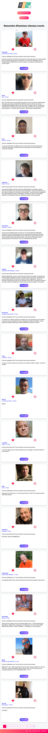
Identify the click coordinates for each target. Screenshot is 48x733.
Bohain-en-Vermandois (8, 661)
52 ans (9, 357)
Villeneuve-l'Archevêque (8, 270)
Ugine (3, 618)
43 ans (15, 53)
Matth (3, 660)
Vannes (4, 140)
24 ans (9, 140)
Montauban (5, 705)
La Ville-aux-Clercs (7, 401)
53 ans (8, 618)
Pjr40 (3, 95)
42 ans (10, 227)
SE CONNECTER (24, 17)
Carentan (4, 357)
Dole (3, 488)
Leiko (3, 356)
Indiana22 (4, 182)
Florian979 (5, 312)
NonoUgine (5, 616)
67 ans (8, 444)
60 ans (17, 270)
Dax (3, 97)
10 (33, 726)
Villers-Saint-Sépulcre (7, 574)
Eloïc (3, 139)
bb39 (3, 486)
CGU (30, 731)
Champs (4, 531)
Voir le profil (24, 68)
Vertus (3, 444)
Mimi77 (4, 399)
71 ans (16, 574)
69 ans (11, 705)
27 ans (16, 314)
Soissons (4, 227)
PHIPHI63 (4, 529)
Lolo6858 (4, 443)
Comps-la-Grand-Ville (7, 314)
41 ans (17, 661)
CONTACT (44, 731)
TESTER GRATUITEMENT (24, 12)
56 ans (7, 97)
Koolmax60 (5, 573)
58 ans (9, 531)
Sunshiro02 (5, 226)
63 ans (8, 184)
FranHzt (4, 269)
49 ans (14, 401)
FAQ (27, 731)
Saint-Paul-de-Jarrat (7, 53)
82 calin (4, 703)
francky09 (4, 52)
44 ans (7, 488)
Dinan (3, 184)
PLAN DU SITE (36, 731)
